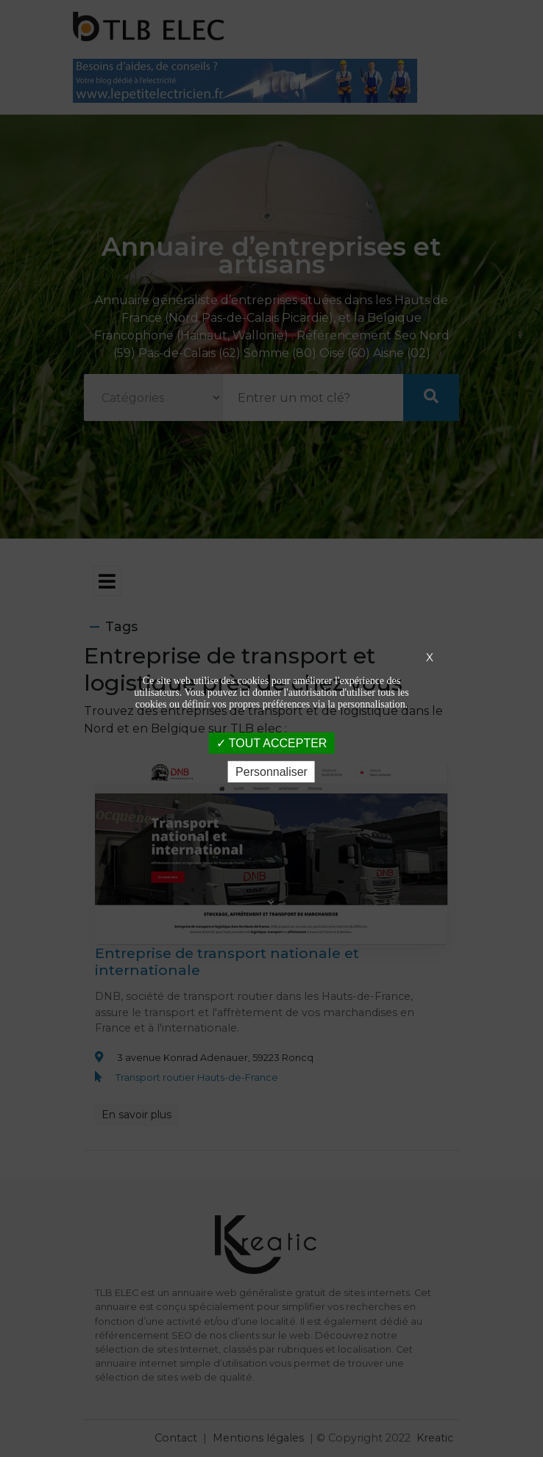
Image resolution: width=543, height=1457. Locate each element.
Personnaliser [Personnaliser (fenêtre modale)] (271, 772)
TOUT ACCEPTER (271, 742)
